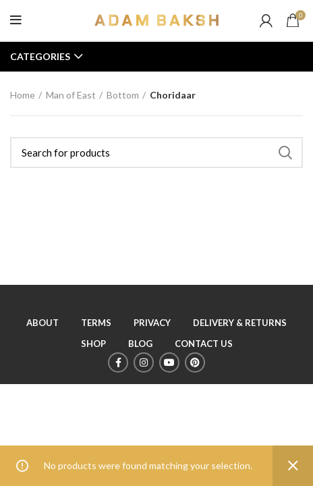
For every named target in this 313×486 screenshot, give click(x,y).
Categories (40, 56)
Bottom (123, 95)
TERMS (96, 322)
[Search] (156, 152)
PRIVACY (152, 322)
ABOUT (42, 322)
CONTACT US (204, 343)
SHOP (93, 343)
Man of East (71, 95)
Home (22, 95)
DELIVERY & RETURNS (240, 322)
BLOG (140, 343)
